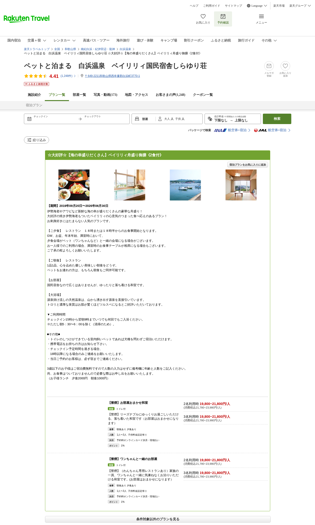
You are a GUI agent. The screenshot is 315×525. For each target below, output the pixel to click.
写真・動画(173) (105, 95)
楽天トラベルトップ (37, 49)
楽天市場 (279, 5)
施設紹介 (34, 95)
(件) (68, 75)
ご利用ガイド (211, 5)
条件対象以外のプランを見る (157, 519)
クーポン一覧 (203, 95)
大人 (167, 119)
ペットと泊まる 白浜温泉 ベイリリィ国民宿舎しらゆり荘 (115, 66)
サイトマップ (233, 5)
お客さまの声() (170, 95)
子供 (178, 119)
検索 (277, 119)
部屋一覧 (79, 95)
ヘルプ (194, 5)
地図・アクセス (136, 95)
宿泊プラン (34, 105)
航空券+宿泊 (230, 130)
